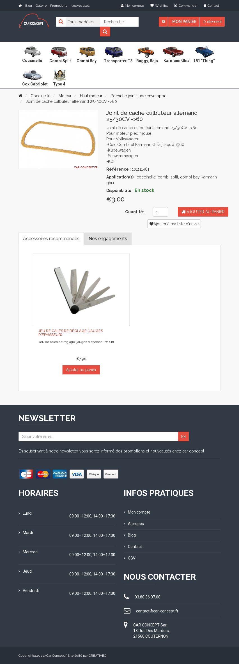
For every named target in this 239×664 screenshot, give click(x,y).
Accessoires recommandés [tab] (51, 238)
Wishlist (159, 6)
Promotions (58, 6)
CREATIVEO (97, 656)
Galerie (41, 6)
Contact (211, 6)
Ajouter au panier (203, 212)
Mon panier (184, 21)
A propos (134, 523)
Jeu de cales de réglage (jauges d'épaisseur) (70, 333)
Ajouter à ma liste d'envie (174, 224)
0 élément (212, 21)
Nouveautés (80, 6)
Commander (185, 6)
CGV (129, 558)
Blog (28, 6)
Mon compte (132, 6)
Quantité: (134, 212)
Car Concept (55, 656)
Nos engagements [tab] (108, 238)
